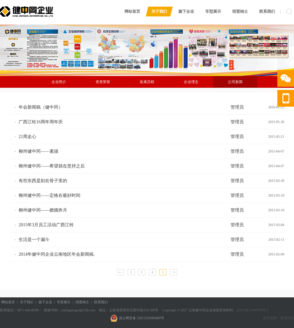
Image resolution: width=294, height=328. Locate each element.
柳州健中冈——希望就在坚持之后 (52, 166)
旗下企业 (186, 11)
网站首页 (132, 11)
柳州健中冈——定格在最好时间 (49, 195)
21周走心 (27, 136)
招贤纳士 (240, 11)
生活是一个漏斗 (34, 239)
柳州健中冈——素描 (38, 151)
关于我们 (159, 11)
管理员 (237, 107)
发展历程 (147, 82)
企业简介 (58, 82)
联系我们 (267, 11)
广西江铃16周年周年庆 (41, 121)
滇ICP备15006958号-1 (252, 310)
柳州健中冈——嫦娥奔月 (43, 210)
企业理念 (191, 82)
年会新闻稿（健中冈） (41, 107)
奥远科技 (287, 318)
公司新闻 (235, 82)
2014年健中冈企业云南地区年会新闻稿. (57, 254)
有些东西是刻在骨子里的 (43, 180)
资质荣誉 (103, 82)
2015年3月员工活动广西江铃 (46, 224)
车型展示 (213, 11)
